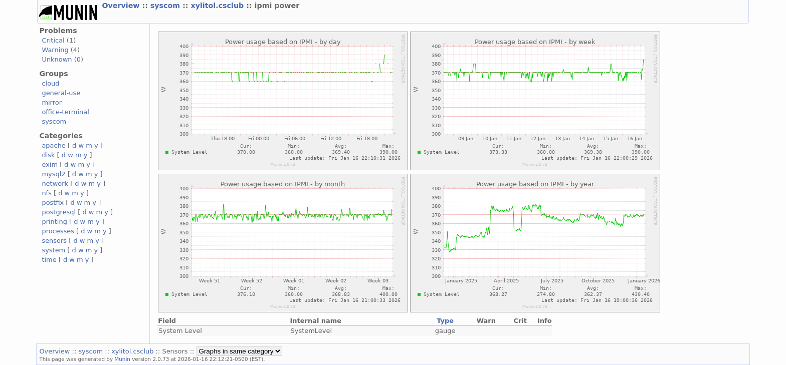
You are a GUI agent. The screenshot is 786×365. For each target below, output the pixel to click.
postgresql (59, 212)
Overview (122, 6)
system (53, 250)
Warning (55, 50)
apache (53, 145)
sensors (54, 240)
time (49, 259)
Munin (122, 359)
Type (445, 320)
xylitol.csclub (219, 6)
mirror (52, 102)
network (55, 183)
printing (54, 221)
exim (50, 164)
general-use (61, 93)
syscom (166, 6)
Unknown (57, 59)
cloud (50, 83)
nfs (47, 193)
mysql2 (53, 174)
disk (48, 155)
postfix (53, 202)
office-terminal (65, 112)
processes (58, 231)
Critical (53, 40)
